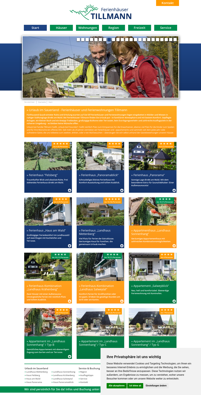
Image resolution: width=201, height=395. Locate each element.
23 (175, 39)
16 (144, 39)
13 (131, 39)
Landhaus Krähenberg (64, 375)
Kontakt (168, 3)
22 (170, 39)
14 (135, 39)
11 (122, 39)
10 (118, 39)
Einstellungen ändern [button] (156, 385)
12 (126, 39)
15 (139, 39)
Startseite (42, 102)
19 (157, 39)
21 (166, 39)
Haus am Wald (33, 378)
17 (148, 39)
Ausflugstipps (86, 375)
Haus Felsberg (33, 375)
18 (153, 39)
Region (113, 28)
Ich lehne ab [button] (135, 385)
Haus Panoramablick (63, 382)
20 (161, 39)
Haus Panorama (34, 382)
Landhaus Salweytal (63, 378)
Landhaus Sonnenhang (64, 371)
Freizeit (139, 28)
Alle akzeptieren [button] (117, 385)
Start (35, 28)
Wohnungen (87, 28)
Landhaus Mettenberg (37, 371)
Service (165, 28)
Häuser (61, 28)
